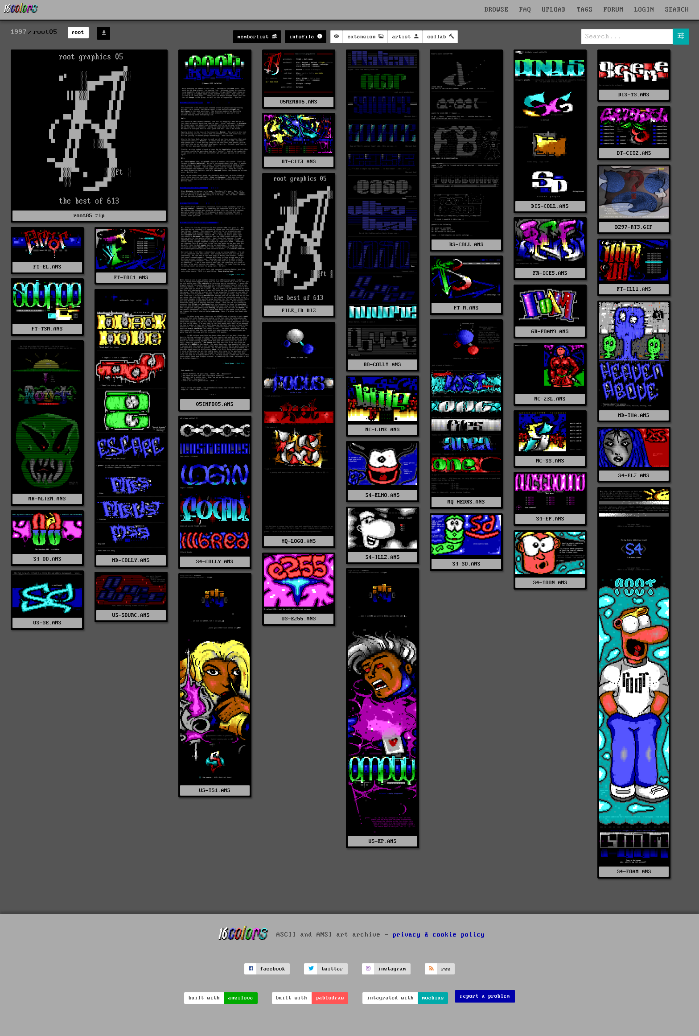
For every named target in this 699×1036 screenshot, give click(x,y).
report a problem (485, 996)
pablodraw (330, 998)
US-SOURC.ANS (131, 615)
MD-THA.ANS (634, 415)
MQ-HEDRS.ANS (466, 502)
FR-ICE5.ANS (550, 273)
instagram (392, 969)
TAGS (585, 9)
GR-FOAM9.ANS (550, 331)
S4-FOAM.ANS (634, 872)
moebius (433, 998)
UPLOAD (554, 9)
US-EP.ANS (383, 841)
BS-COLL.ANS (466, 245)
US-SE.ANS (47, 623)
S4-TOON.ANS (550, 583)
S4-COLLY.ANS (215, 562)
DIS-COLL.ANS (550, 206)
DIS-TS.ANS (634, 95)
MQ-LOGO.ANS (299, 541)
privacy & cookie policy (439, 934)
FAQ (525, 9)
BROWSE (497, 9)
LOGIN (644, 9)
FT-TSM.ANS (47, 329)
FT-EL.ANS (47, 267)
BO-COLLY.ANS (382, 364)
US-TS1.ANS (214, 790)
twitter (332, 969)
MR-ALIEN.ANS (47, 499)
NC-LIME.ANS (383, 430)
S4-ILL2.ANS (383, 557)
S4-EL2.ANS (634, 476)
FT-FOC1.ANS (131, 278)
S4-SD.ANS (466, 564)
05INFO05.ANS (215, 404)
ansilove (240, 998)
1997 (19, 32)
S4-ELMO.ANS (383, 495)
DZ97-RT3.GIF (634, 227)
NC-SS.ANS (550, 461)
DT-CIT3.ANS (299, 162)
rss (446, 969)
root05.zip (89, 216)
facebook (272, 969)
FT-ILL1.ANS (634, 289)
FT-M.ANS (466, 308)
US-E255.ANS (299, 619)
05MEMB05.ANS (298, 102)
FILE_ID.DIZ (299, 311)
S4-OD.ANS (47, 559)
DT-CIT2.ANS (634, 153)
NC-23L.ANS (550, 399)
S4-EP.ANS (550, 519)
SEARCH (677, 9)
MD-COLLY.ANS (131, 560)
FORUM (614, 9)
